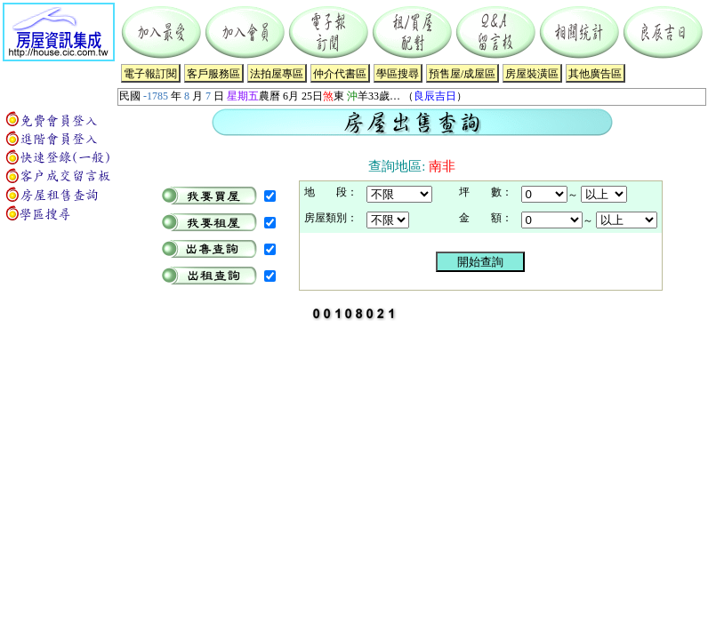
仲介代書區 (339, 74)
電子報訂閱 (150, 74)
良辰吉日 (435, 96)
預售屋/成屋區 (462, 74)
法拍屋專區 (276, 74)
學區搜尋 (397, 74)
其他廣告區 (595, 74)
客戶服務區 (213, 74)
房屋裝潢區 (532, 74)
